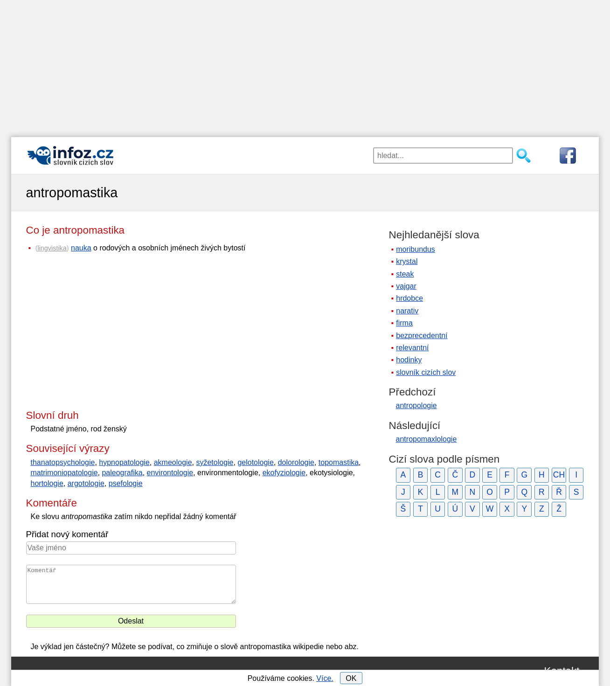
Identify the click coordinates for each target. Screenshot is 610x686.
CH (559, 474)
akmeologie (173, 462)
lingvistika (51, 248)
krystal (406, 261)
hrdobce (409, 298)
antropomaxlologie (426, 439)
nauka (81, 248)
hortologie (47, 483)
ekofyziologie (284, 473)
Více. (324, 678)
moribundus (415, 249)
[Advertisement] (305, 65)
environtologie (170, 473)
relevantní (412, 348)
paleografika (122, 473)
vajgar (406, 286)
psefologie (126, 483)
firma (404, 323)
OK (351, 678)
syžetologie (214, 462)
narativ (407, 311)
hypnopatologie (124, 462)
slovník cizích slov (426, 372)
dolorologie (296, 462)
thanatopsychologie (63, 462)
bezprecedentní (421, 336)
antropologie (416, 405)
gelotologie (255, 462)
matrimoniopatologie (64, 473)
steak (405, 274)
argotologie (86, 483)
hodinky (409, 360)
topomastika (339, 462)
